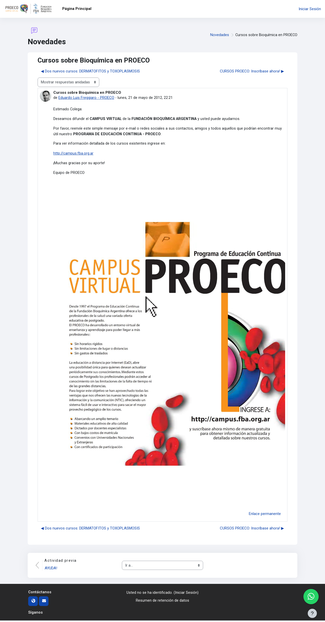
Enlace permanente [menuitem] (265, 515)
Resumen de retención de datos (162, 602)
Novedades (219, 35)
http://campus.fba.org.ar (73, 154)
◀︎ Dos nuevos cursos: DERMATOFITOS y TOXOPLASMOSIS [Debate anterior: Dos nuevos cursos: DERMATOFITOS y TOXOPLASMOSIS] (90, 71)
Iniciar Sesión (310, 9)
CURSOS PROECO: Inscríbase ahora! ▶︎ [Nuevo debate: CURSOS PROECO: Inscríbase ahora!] (252, 71)
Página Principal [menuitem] (76, 8)
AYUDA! (51, 569)
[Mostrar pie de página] (312, 613)
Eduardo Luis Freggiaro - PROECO (86, 97)
